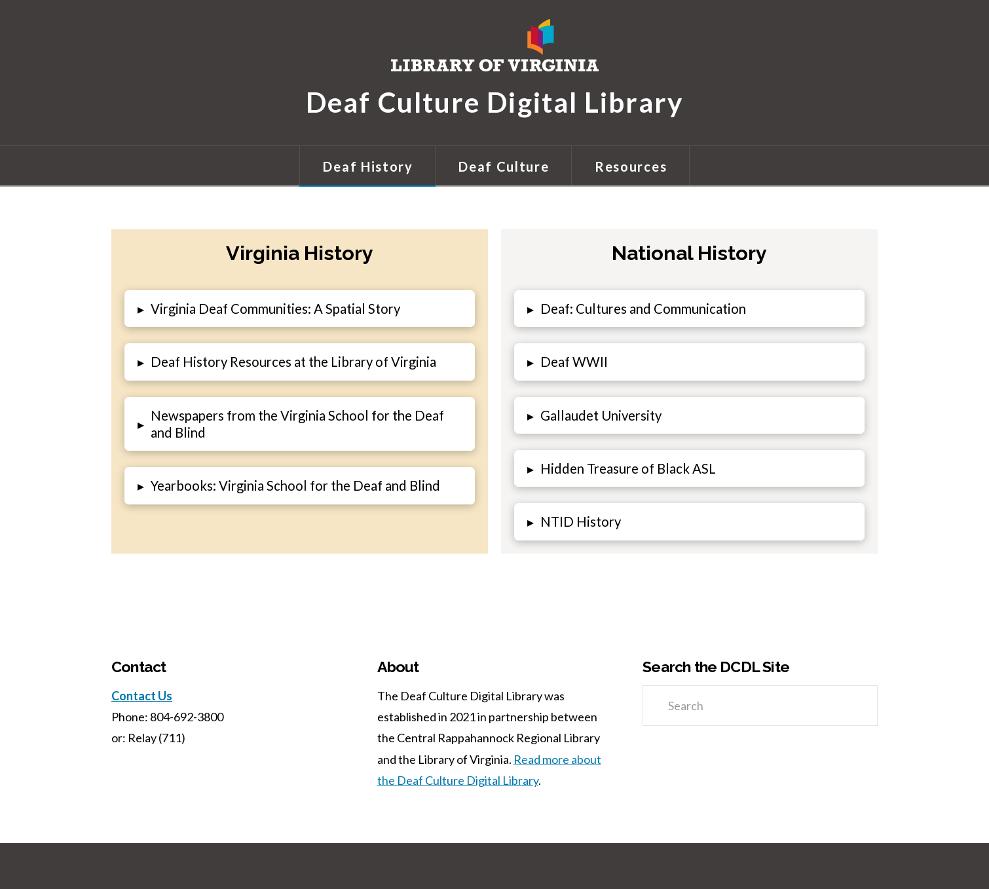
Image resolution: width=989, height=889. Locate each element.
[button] (299, 308)
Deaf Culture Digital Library (494, 101)
